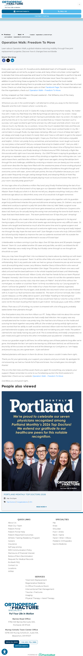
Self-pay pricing (15, 547)
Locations (12, 568)
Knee (55, 526)
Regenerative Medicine (35, 583)
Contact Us (13, 565)
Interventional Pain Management (39, 589)
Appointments (21, 646)
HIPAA (11, 571)
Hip (54, 523)
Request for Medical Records (20, 559)
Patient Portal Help (16, 532)
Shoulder (57, 529)
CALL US (62, 11)
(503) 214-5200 (12, 642)
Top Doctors (11, 502)
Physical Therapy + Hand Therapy (39, 598)
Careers (11, 541)
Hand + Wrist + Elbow (62, 538)
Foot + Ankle (58, 532)
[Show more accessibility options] (4, 652)
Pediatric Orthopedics (62, 541)
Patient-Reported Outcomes (20, 535)
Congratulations (22, 502)
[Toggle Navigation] (79, 4)
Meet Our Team (15, 526)
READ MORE (41, 507)
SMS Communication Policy (20, 550)
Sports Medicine (60, 544)
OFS (30, 502)
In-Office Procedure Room (37, 586)
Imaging (29, 595)
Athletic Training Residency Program (24, 538)
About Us (12, 523)
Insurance (12, 544)
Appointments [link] (21, 11)
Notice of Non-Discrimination (20, 556)
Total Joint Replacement (36, 580)
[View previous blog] (6, 34)
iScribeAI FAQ (14, 562)
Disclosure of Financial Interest (21, 553)
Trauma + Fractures (33, 592)
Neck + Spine (58, 535)
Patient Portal (41, 16)
